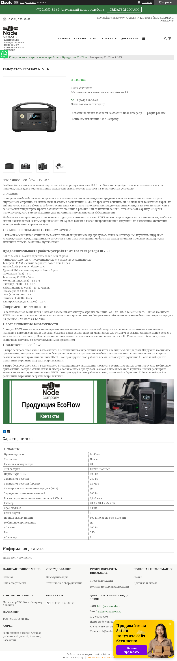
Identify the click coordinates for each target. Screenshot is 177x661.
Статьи (137, 577)
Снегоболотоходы (101, 580)
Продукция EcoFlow (74, 57)
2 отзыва (147, 2)
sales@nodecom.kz (109, 611)
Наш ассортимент (14, 583)
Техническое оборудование (64, 583)
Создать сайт (28, 2)
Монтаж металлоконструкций (109, 586)
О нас (94, 38)
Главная (64, 38)
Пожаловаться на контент (102, 657)
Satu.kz (106, 654)
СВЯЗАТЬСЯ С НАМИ (124, 10)
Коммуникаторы (57, 577)
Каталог (80, 38)
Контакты (109, 38)
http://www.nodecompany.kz (109, 606)
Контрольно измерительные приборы (34, 57)
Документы (130, 38)
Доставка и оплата (145, 583)
